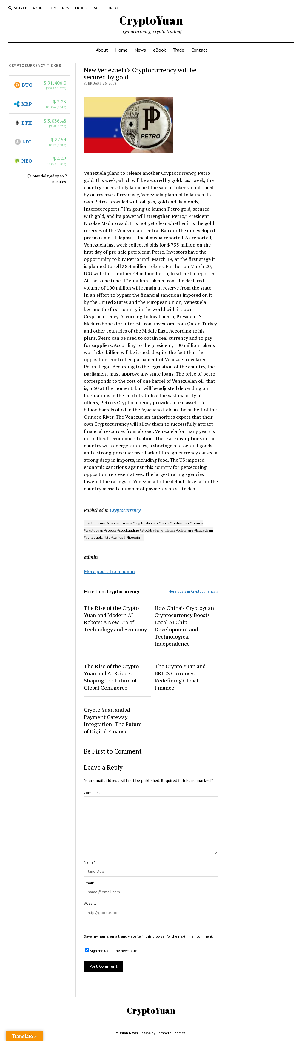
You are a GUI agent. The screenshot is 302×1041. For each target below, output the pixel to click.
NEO (26, 160)
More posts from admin (109, 571)
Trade (96, 8)
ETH (26, 123)
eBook (81, 8)
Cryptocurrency (125, 510)
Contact (113, 8)
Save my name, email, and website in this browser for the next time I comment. (148, 936)
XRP (26, 104)
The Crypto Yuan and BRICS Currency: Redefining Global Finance (180, 676)
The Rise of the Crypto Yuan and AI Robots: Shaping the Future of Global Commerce (111, 676)
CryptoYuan (151, 20)
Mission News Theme (133, 1033)
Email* (89, 883)
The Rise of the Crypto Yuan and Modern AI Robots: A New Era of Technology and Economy (115, 618)
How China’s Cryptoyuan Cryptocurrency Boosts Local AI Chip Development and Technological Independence (184, 625)
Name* (89, 862)
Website (90, 903)
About (39, 8)
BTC (27, 85)
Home (53, 8)
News (67, 8)
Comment (92, 792)
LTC (26, 141)
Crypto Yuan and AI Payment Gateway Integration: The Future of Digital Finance (113, 720)
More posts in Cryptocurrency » (193, 591)
